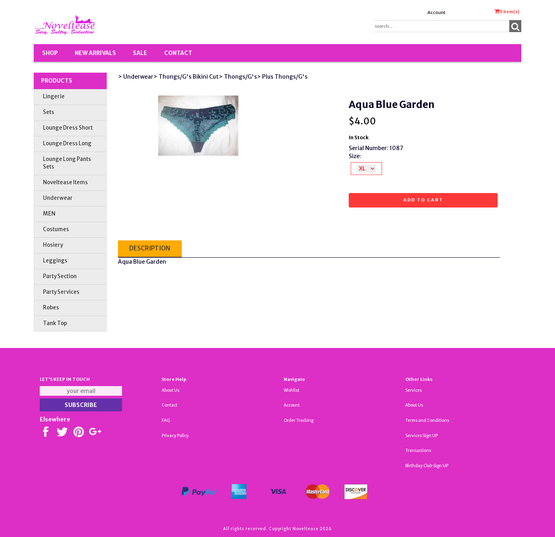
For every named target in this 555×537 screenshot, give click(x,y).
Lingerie (54, 96)
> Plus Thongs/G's (282, 76)
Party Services (61, 292)
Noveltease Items (65, 182)
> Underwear (135, 76)
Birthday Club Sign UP (426, 465)
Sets (48, 112)
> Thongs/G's (238, 76)
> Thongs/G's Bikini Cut (186, 76)
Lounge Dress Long (67, 143)
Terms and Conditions (427, 420)
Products (56, 80)
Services (413, 390)
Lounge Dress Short (68, 127)
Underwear (58, 198)
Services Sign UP (421, 435)
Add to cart (423, 200)
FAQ (166, 420)
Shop (50, 53)
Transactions (418, 450)
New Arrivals (95, 53)
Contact (178, 53)
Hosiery (53, 245)
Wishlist (291, 390)
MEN (49, 213)
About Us (170, 390)
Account (436, 12)
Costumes (56, 229)
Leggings (55, 260)
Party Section (60, 276)
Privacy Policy (175, 435)
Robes (51, 307)
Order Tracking (298, 420)
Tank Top (55, 323)
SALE (140, 53)
